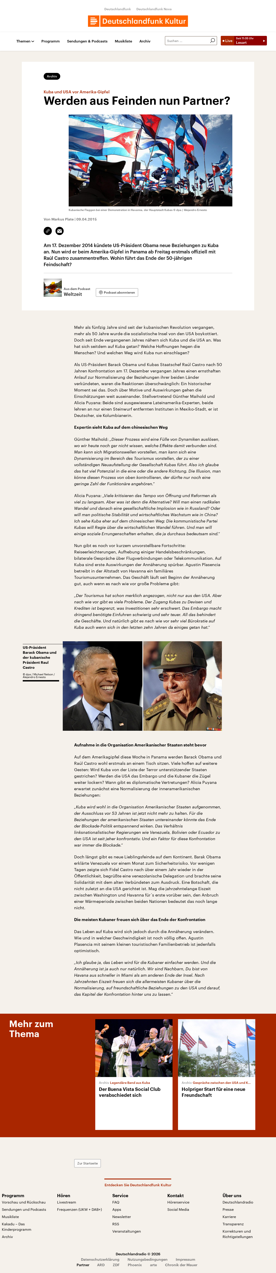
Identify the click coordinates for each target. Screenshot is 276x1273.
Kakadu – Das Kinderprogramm (16, 1226)
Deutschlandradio (238, 1202)
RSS (115, 1224)
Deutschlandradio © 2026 (138, 1254)
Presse (228, 1209)
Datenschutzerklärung (100, 1259)
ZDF (116, 1265)
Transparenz (233, 1224)
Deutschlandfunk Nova (154, 9)
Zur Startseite (87, 1163)
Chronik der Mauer (181, 1265)
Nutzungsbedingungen (148, 1259)
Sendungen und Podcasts (24, 1209)
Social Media (178, 1209)
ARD (101, 1265)
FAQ (115, 1202)
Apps (116, 1209)
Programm (50, 41)
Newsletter (121, 1216)
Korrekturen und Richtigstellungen (238, 1234)
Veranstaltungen (126, 1231)
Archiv (145, 41)
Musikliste (123, 41)
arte (153, 1265)
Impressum (185, 1259)
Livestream (66, 1202)
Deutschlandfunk (117, 9)
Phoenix (135, 1265)
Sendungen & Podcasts (87, 41)
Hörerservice (178, 1202)
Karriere (229, 1216)
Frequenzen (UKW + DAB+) (79, 1209)
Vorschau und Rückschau (24, 1202)
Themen (23, 41)
